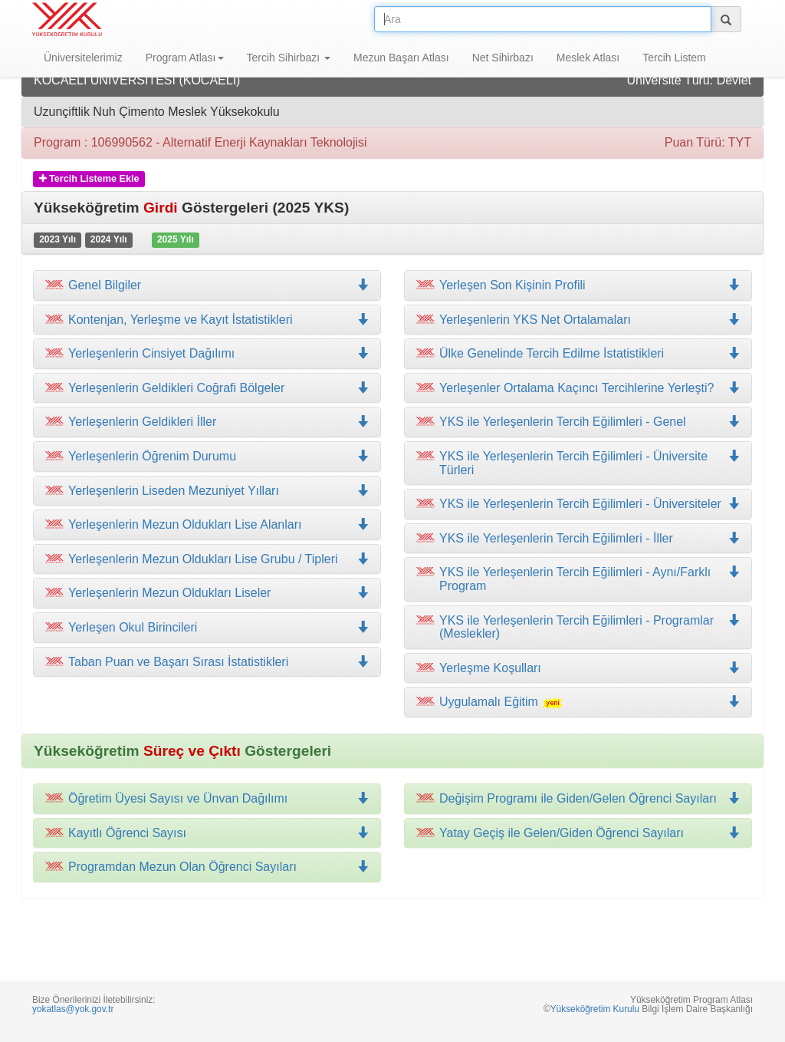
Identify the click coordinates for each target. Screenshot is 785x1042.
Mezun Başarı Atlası (401, 57)
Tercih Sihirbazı (289, 57)
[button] (207, 320)
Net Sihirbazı (503, 57)
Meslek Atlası (588, 57)
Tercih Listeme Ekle (89, 178)
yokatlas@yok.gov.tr (72, 1009)
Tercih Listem (673, 57)
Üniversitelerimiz (83, 57)
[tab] (207, 285)
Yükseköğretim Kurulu (594, 1009)
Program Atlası (185, 57)
